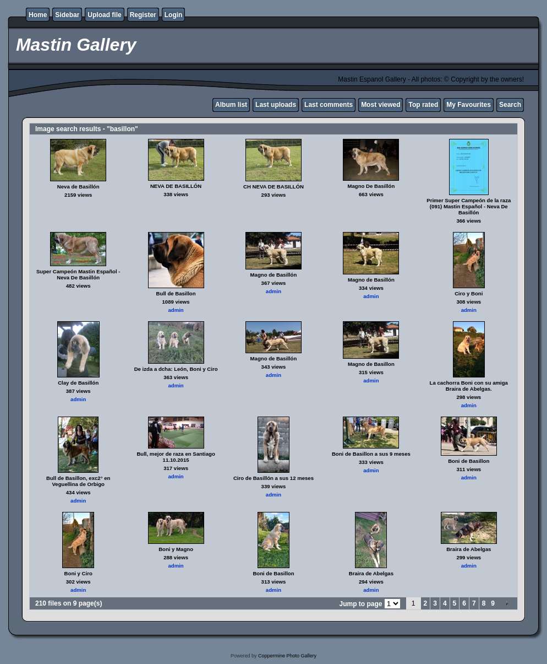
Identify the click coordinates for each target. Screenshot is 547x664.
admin (175, 310)
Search (510, 105)
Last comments (328, 105)
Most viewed (380, 105)
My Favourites (468, 105)
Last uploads (275, 105)
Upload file (104, 15)
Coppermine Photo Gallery (287, 655)
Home (38, 15)
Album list (231, 105)
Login (174, 15)
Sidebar (67, 15)
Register (143, 15)
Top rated (423, 105)
